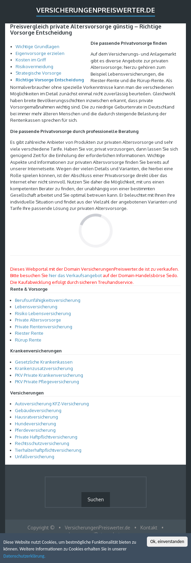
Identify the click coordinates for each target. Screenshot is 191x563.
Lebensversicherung (36, 306)
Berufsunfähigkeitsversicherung (47, 300)
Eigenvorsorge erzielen (40, 53)
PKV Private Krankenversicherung (49, 375)
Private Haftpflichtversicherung (46, 437)
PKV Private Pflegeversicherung (47, 381)
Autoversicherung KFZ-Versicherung (52, 403)
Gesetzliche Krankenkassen (44, 362)
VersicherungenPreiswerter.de (95, 9)
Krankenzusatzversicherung (44, 368)
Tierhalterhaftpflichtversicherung (48, 450)
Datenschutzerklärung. (24, 557)
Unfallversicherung (34, 456)
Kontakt (148, 527)
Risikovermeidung (34, 66)
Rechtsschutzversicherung (42, 443)
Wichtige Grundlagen (37, 46)
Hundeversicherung (35, 423)
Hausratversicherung (36, 417)
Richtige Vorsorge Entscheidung (50, 79)
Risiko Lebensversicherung (43, 313)
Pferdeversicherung (35, 430)
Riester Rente (29, 333)
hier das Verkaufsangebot (75, 275)
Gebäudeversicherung (38, 410)
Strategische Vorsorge (38, 73)
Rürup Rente (28, 340)
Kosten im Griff (31, 59)
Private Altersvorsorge (38, 320)
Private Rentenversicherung (43, 326)
